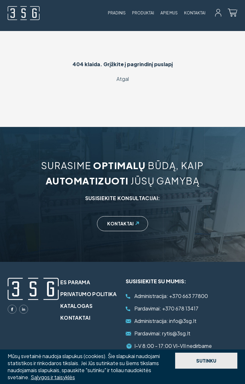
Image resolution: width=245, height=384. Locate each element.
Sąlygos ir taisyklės (53, 377)
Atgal (122, 78)
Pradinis (117, 13)
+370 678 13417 (166, 308)
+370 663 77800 (171, 296)
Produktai (143, 13)
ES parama (75, 282)
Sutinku (206, 361)
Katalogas (76, 305)
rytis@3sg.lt (162, 333)
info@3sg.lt (165, 320)
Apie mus (169, 13)
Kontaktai (194, 13)
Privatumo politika (88, 294)
